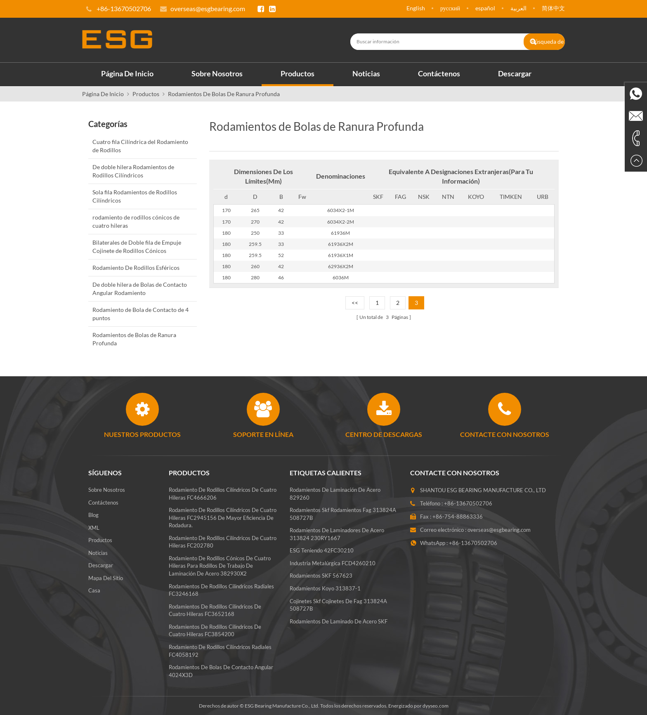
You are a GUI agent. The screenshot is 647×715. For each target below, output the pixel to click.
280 (255, 277)
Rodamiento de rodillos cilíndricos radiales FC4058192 (220, 650)
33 (281, 232)
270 (255, 221)
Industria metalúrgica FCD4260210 (332, 567)
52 (281, 255)
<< (355, 302)
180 (226, 232)
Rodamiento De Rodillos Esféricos (135, 267)
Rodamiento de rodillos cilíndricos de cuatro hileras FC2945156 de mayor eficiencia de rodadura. (222, 517)
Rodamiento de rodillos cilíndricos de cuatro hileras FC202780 (222, 541)
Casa (94, 590)
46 (281, 277)
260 (255, 266)
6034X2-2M (340, 221)
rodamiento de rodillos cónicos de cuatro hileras (135, 221)
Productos (297, 73)
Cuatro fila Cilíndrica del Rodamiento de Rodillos (140, 145)
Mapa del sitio (105, 577)
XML (93, 527)
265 (255, 210)
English (415, 8)
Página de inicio (127, 73)
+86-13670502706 (468, 503)
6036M (341, 277)
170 (226, 210)
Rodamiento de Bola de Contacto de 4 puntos (140, 313)
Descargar (514, 73)
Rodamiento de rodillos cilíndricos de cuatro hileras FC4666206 (222, 493)
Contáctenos (439, 73)
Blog (93, 514)
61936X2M (340, 244)
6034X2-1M (340, 210)
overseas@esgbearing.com (207, 8)
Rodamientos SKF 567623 (321, 580)
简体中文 (553, 8)
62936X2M (340, 266)
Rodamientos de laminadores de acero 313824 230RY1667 (337, 538)
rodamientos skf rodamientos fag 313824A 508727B (343, 518)
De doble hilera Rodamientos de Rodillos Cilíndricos (133, 170)
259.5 (255, 244)
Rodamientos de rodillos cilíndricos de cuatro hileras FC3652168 (215, 610)
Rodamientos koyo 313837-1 (325, 593)
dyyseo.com (436, 705)
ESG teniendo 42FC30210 (322, 555)
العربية (518, 8)
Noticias (366, 73)
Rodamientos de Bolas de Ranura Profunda (224, 93)
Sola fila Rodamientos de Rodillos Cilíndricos (134, 195)
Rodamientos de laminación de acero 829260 (335, 498)
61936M (340, 232)
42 (281, 210)
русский (450, 8)
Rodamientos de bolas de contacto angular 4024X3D (221, 670)
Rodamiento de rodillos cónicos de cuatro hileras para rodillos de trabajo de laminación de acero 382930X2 (220, 565)
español (485, 8)
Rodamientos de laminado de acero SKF (338, 626)
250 (255, 232)
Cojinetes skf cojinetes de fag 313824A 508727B (338, 609)
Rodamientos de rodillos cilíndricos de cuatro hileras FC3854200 (215, 630)
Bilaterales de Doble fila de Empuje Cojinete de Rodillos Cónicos (136, 246)
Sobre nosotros (217, 73)
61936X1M (340, 255)
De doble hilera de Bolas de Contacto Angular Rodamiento (139, 288)
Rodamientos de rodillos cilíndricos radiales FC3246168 (221, 590)
